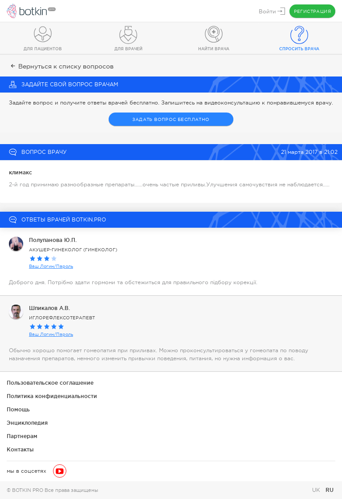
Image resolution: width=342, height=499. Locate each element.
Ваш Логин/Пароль (51, 266)
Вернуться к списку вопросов (61, 66)
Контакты (20, 449)
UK (317, 490)
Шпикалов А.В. (49, 308)
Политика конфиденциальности (52, 396)
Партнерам (22, 436)
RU (330, 490)
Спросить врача (299, 49)
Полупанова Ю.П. (53, 240)
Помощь (18, 409)
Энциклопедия (27, 423)
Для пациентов (43, 49)
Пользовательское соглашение (50, 383)
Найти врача (213, 49)
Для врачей (128, 49)
